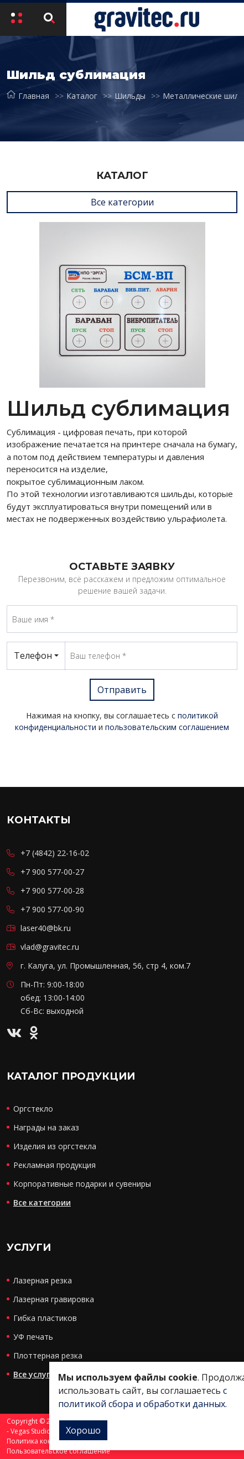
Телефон (33, 655)
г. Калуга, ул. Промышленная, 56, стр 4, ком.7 (105, 965)
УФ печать (33, 1336)
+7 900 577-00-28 (52, 890)
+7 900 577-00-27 (52, 871)
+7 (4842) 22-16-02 (54, 853)
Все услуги (34, 1374)
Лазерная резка (42, 1280)
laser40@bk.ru (45, 928)
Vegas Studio (31, 1431)
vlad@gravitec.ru (49, 947)
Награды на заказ (46, 1127)
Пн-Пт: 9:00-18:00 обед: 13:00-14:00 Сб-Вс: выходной (52, 997)
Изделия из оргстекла (54, 1146)
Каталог (81, 96)
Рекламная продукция (54, 1165)
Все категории (122, 202)
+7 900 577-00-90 (52, 909)
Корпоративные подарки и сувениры (82, 1183)
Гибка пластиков (45, 1318)
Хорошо (83, 1430)
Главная (28, 96)
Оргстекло (33, 1108)
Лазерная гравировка (53, 1299)
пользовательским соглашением (167, 727)
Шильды (130, 96)
